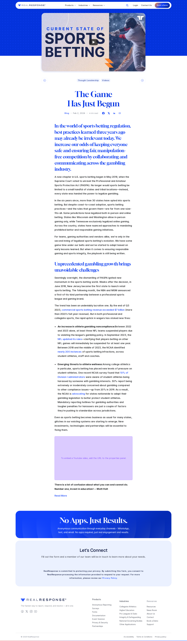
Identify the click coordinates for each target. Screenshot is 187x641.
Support (150, 624)
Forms (94, 612)
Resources (151, 606)
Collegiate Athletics (127, 606)
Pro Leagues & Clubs (128, 614)
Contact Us (146, 5)
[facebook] (103, 113)
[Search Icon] (127, 5)
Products (96, 599)
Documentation (98, 615)
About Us (151, 614)
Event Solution (98, 619)
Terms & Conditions (144, 637)
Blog (67, 113)
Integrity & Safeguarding (130, 617)
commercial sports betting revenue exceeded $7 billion (93, 309)
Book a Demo (152, 621)
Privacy (95, 622)
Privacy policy (160, 637)
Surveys (95, 608)
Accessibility (129, 637)
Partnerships (97, 626)
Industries (124, 601)
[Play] (93, 42)
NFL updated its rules (70, 339)
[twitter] (108, 113)
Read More (61, 495)
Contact (150, 617)
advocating (78, 393)
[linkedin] (114, 113)
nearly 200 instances (70, 351)
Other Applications (127, 624)
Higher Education (126, 610)
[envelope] (119, 113)
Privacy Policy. (110, 578)
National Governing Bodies (130, 621)
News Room (152, 610)
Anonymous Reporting (101, 605)
